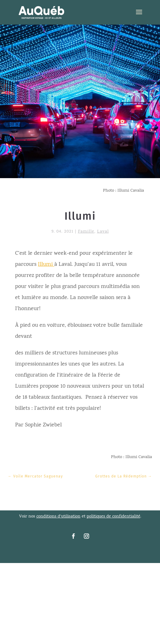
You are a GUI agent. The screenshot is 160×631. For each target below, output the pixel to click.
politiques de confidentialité (113, 516)
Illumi (46, 265)
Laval (103, 232)
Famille (86, 232)
